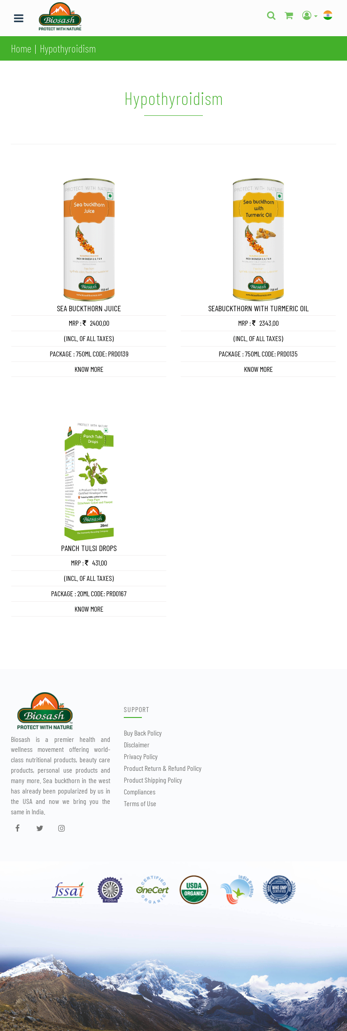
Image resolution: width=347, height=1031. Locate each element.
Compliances (139, 791)
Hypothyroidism (68, 48)
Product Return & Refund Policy (163, 768)
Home (21, 48)
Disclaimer (137, 744)
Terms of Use (140, 803)
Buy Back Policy (143, 732)
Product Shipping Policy (153, 779)
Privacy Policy (141, 756)
